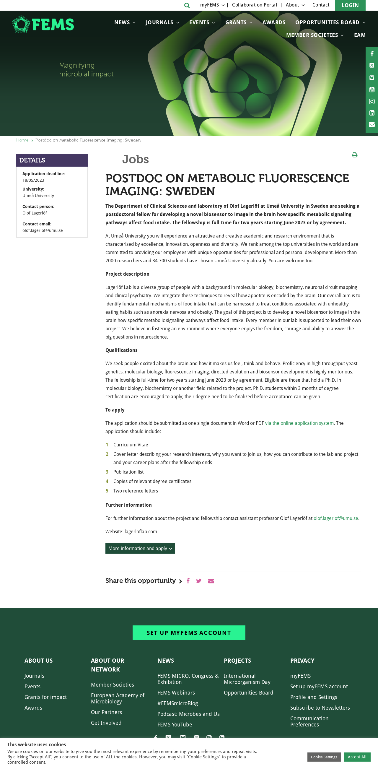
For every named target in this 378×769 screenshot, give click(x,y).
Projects (237, 660)
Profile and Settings (313, 697)
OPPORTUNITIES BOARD (327, 22)
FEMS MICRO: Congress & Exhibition (188, 679)
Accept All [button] (357, 757)
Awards (274, 22)
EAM (360, 35)
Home (22, 140)
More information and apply (137, 548)
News (122, 22)
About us (39, 660)
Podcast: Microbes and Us (188, 714)
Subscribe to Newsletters (320, 708)
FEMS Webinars (176, 693)
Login (350, 5)
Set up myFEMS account (189, 632)
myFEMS (209, 5)
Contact (321, 5)
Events (199, 22)
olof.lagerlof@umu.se (336, 518)
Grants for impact (46, 697)
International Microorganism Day (247, 679)
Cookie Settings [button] (324, 757)
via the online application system (299, 423)
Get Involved (106, 723)
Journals (159, 22)
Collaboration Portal (254, 5)
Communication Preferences (309, 721)
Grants (236, 22)
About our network (107, 665)
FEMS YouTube (174, 724)
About (292, 5)
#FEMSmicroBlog (177, 703)
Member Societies (312, 35)
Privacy (302, 660)
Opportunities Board (248, 693)
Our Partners (106, 712)
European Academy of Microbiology (117, 698)
